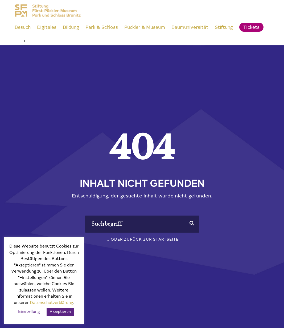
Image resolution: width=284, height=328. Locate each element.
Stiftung (224, 27)
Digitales (46, 27)
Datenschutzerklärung (51, 303)
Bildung (71, 27)
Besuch (23, 27)
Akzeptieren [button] (60, 312)
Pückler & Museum (144, 27)
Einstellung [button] (29, 312)
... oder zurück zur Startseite (142, 240)
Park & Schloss (101, 27)
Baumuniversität (189, 27)
